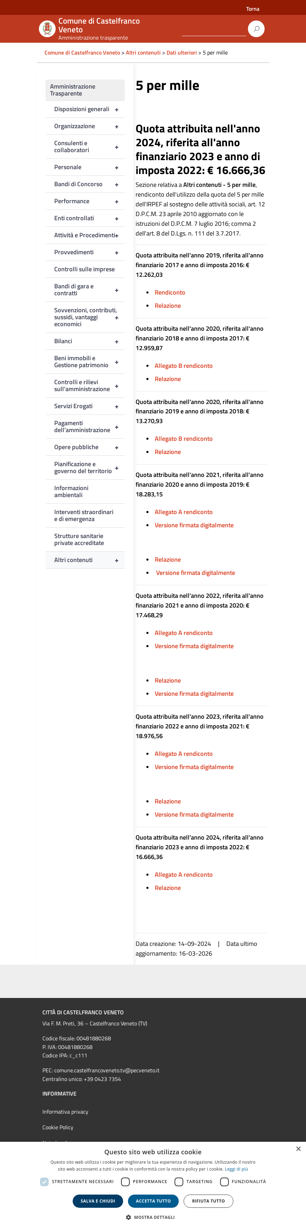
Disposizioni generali (89, 109)
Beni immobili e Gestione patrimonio (89, 361)
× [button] (298, 1149)
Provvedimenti (89, 252)
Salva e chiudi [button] (98, 1201)
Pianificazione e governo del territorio (89, 467)
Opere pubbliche (89, 447)
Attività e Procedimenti (89, 235)
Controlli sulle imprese (84, 269)
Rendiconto (170, 292)
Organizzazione (89, 126)
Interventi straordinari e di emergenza (83, 515)
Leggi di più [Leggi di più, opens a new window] (236, 1169)
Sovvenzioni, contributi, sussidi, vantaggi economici (89, 317)
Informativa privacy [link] (65, 1111)
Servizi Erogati (89, 406)
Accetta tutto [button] (153, 1201)
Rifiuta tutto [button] (208, 1201)
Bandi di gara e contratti (89, 290)
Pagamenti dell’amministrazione (89, 426)
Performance (89, 201)
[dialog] (153, 1186)
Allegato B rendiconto (184, 365)
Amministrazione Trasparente (72, 90)
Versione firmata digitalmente (194, 525)
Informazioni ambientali (71, 491)
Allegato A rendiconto (184, 512)
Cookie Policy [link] (57, 1127)
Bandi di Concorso (89, 184)
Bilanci (89, 341)
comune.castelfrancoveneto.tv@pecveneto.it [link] (107, 1070)
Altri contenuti (89, 560)
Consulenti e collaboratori (89, 146)
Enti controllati (89, 218)
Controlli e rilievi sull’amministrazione (89, 385)
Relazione (168, 305)
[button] (153, 1217)
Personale (89, 167)
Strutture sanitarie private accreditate (79, 539)
